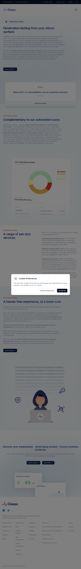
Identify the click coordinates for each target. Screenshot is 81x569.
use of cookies (37, 285)
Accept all (62, 290)
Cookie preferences (47, 290)
